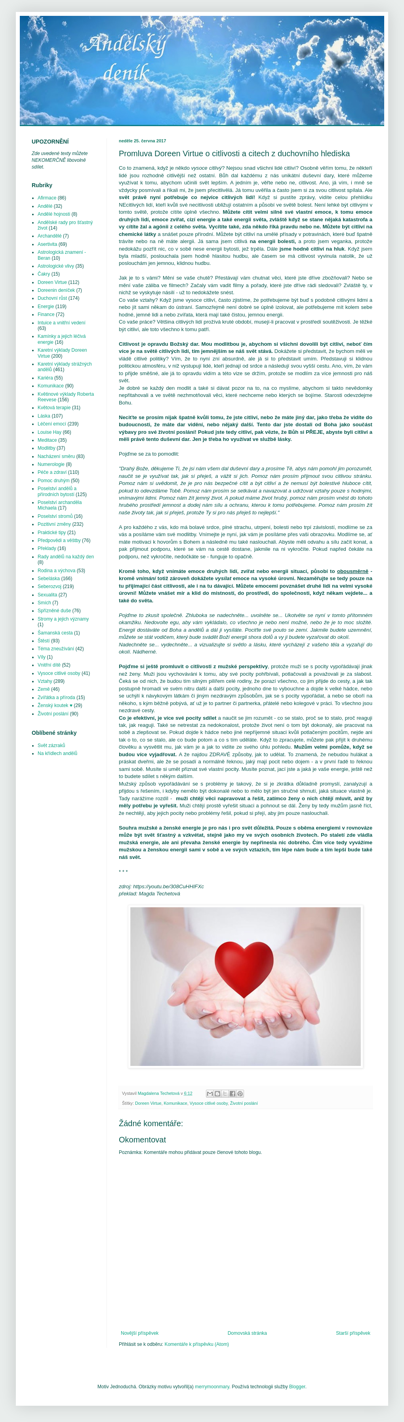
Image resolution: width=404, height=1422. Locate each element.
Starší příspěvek (353, 1333)
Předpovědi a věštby (59, 540)
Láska (44, 416)
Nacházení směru (56, 456)
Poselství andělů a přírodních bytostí (57, 491)
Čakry (44, 274)
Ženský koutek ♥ (55, 705)
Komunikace (175, 1103)
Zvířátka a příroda (56, 697)
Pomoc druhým (54, 480)
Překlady (47, 548)
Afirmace (47, 198)
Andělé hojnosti (54, 214)
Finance (46, 314)
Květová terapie (54, 407)
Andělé (45, 206)
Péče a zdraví (52, 472)
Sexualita (47, 595)
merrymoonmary (212, 1386)
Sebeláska (49, 578)
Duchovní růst (52, 298)
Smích (44, 603)
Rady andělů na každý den (66, 557)
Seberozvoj (49, 586)
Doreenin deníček (56, 290)
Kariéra (45, 378)
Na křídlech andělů (57, 753)
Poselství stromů (55, 516)
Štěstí (44, 641)
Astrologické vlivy (56, 266)
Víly (42, 657)
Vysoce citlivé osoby (209, 1103)
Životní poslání (244, 1103)
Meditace (47, 440)
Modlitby (46, 448)
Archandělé (50, 236)
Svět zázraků (51, 745)
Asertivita (47, 244)
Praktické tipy (52, 532)
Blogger (297, 1386)
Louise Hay (49, 432)
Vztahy (45, 681)
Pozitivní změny (54, 524)
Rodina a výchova (56, 570)
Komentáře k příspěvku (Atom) (196, 1344)
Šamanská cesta (55, 633)
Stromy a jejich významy (63, 619)
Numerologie (51, 464)
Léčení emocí (52, 424)
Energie (46, 306)
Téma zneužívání (56, 649)
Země (44, 689)
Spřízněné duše (54, 610)
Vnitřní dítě (49, 665)
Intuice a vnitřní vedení (62, 323)
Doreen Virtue (148, 1103)
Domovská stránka (247, 1333)
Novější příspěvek (139, 1333)
